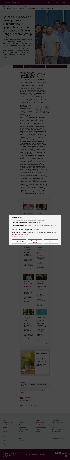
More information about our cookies (20, 234)
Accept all (50, 241)
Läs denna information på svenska (19, 236)
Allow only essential (19, 241)
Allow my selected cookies (35, 241)
